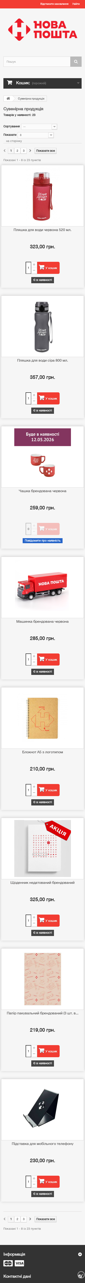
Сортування (11, 126)
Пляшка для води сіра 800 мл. (42, 360)
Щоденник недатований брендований (42, 882)
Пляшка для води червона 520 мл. (42, 229)
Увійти (76, 4)
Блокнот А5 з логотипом (42, 752)
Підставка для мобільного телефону (42, 1143)
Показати (9, 134)
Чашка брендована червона (42, 491)
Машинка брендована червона (42, 621)
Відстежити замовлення (54, 4)
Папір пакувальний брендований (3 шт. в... (42, 1013)
